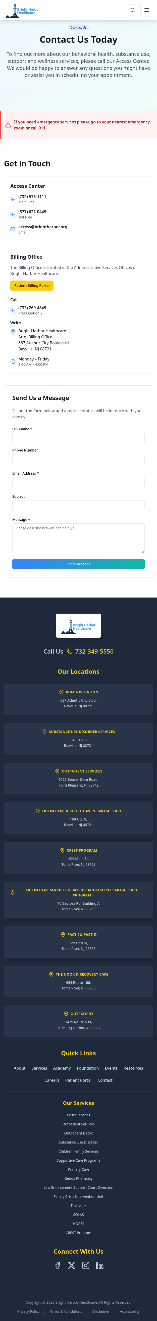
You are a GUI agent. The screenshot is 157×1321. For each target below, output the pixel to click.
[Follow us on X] (72, 1265)
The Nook (78, 1205)
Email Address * (25, 473)
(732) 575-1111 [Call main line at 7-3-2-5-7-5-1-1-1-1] (32, 196)
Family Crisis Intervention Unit (78, 1196)
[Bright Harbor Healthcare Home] (23, 10)
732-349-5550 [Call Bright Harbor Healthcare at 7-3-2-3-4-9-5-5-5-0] (94, 651)
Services (39, 1068)
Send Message (78, 564)
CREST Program (78, 1232)
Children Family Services (78, 1151)
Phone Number (25, 450)
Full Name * (22, 429)
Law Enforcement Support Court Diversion (78, 1187)
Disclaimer (101, 1311)
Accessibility (130, 1311)
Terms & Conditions (66, 1311)
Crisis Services (78, 1115)
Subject (18, 496)
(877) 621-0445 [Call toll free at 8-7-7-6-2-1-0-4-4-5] (32, 211)
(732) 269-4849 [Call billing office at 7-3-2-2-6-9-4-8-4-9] (32, 307)
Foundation (88, 1068)
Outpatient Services (78, 1124)
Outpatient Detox (78, 1133)
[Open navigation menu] (146, 10)
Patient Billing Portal (31, 285)
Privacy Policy (28, 1311)
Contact (105, 1080)
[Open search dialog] (132, 10)
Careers (51, 1080)
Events (111, 1068)
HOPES (78, 1223)
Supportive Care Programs (78, 1160)
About (19, 1068)
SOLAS (78, 1214)
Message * (21, 519)
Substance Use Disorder (78, 1142)
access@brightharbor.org (42, 227)
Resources (133, 1068)
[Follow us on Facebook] (58, 1265)
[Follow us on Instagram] (86, 1265)
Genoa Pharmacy (78, 1178)
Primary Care (78, 1169)
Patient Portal (78, 1080)
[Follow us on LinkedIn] (100, 1265)
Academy (62, 1068)
